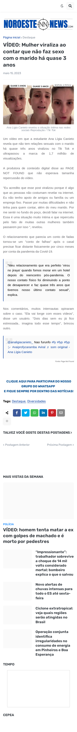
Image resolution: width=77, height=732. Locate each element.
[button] (62, 6)
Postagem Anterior (17, 444)
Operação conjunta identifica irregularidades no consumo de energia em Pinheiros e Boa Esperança (53, 643)
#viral (41, 347)
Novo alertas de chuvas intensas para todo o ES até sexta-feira (54, 591)
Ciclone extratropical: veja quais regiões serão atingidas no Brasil (54, 615)
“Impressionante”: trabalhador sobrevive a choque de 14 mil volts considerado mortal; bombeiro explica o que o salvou (55, 563)
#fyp (60, 342)
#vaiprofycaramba (24, 347)
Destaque (29, 37)
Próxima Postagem (59, 444)
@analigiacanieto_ (20, 342)
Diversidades (36, 401)
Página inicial (11, 37)
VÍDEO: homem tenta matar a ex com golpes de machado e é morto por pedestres (38, 535)
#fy (54, 342)
